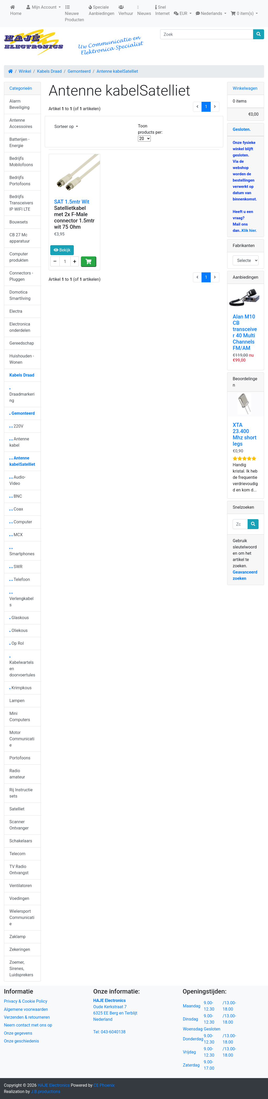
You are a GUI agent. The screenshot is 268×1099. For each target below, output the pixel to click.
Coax (16, 509)
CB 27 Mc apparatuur (19, 238)
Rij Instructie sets (20, 793)
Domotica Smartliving (20, 295)
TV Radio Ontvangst (19, 869)
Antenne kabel (19, 442)
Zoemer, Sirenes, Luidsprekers (21, 968)
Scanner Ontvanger (19, 825)
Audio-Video (17, 480)
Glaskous (19, 617)
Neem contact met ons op (28, 1025)
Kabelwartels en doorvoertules (22, 667)
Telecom (17, 853)
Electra (15, 311)
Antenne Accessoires (20, 123)
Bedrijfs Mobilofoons (21, 161)
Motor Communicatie (21, 739)
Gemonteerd (79, 71)
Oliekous (18, 630)
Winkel (25, 71)
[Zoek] (206, 34)
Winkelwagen (245, 88)
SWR (16, 566)
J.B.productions (45, 1091)
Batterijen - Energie (19, 142)
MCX (16, 534)
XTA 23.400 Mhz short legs (244, 434)
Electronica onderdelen (19, 327)
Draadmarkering (22, 396)
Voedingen (19, 898)
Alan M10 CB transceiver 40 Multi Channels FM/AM (245, 332)
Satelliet (16, 808)
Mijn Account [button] (42, 7)
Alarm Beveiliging (19, 104)
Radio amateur (17, 774)
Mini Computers (19, 716)
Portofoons (19, 757)
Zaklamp (17, 936)
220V (16, 426)
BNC (15, 496)
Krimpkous (20, 687)
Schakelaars (20, 840)
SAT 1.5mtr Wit (72, 202)
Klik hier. (249, 230)
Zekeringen (19, 949)
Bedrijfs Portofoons (19, 180)
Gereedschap (21, 343)
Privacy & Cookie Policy (25, 1001)
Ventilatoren (20, 885)
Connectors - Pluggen (21, 276)
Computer (20, 521)
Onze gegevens (18, 1033)
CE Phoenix (104, 1085)
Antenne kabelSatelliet (117, 71)
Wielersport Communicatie (21, 917)
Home (15, 10)
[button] (182, 13)
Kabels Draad (49, 71)
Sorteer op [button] (64, 126)
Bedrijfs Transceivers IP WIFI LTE (21, 203)
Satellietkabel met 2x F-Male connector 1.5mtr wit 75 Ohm (74, 217)
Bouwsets (18, 222)
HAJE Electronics (54, 1085)
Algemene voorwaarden (26, 1009)
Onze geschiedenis (21, 1041)
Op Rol (16, 643)
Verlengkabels (21, 600)
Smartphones (22, 552)
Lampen (17, 700)
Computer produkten (18, 257)
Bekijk (62, 250)
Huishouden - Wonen (21, 359)
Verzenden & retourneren (27, 1017)
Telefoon (19, 579)
